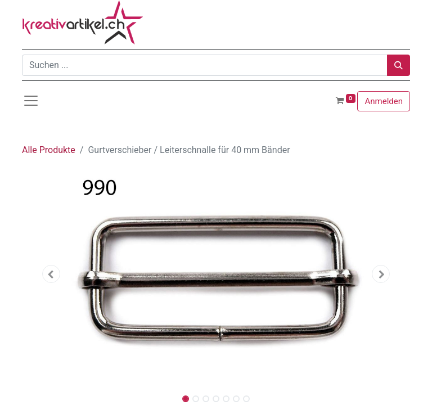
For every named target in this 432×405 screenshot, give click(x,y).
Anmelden (383, 101)
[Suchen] (398, 65)
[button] (51, 274)
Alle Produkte (48, 150)
